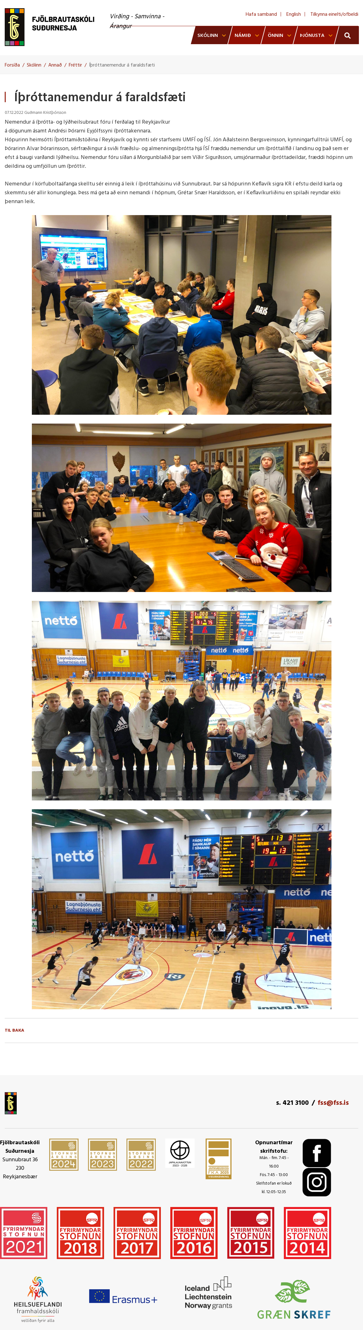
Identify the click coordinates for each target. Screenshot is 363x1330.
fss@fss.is (333, 1103)
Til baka (14, 1030)
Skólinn (34, 65)
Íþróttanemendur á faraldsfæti (122, 65)
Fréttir (75, 65)
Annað (55, 65)
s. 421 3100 (292, 1103)
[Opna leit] (347, 35)
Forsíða (12, 65)
